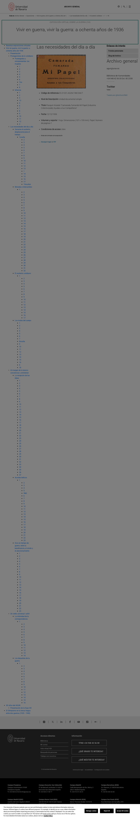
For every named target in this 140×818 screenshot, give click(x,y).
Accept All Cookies (123, 811)
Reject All (107, 811)
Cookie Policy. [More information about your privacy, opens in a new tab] (48, 816)
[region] (70, 811)
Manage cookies (91, 811)
